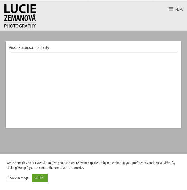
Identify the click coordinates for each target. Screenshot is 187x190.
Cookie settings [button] (18, 178)
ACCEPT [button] (40, 178)
